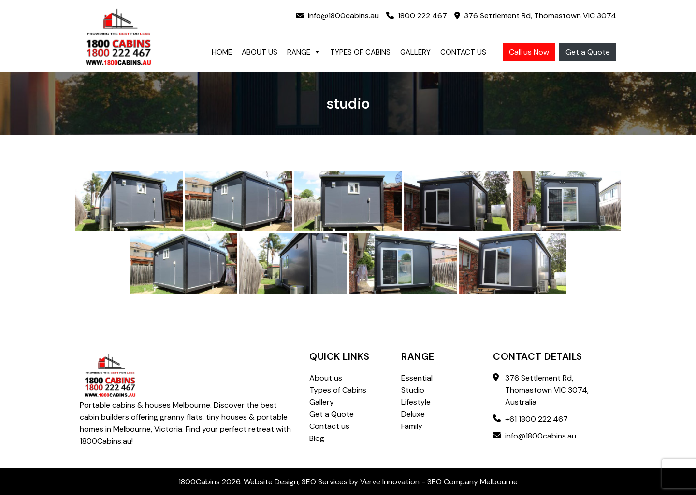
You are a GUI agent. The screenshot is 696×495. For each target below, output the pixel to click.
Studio (412, 390)
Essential (417, 378)
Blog (316, 438)
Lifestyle (416, 402)
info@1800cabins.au (337, 16)
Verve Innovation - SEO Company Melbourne (439, 482)
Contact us (463, 52)
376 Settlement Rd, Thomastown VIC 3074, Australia (547, 390)
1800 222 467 (416, 16)
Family (411, 426)
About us (259, 52)
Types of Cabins (360, 52)
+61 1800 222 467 (536, 419)
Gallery (415, 52)
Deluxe (413, 414)
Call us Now (529, 52)
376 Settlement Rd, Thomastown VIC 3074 (535, 16)
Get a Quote (588, 52)
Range (303, 52)
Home (222, 52)
